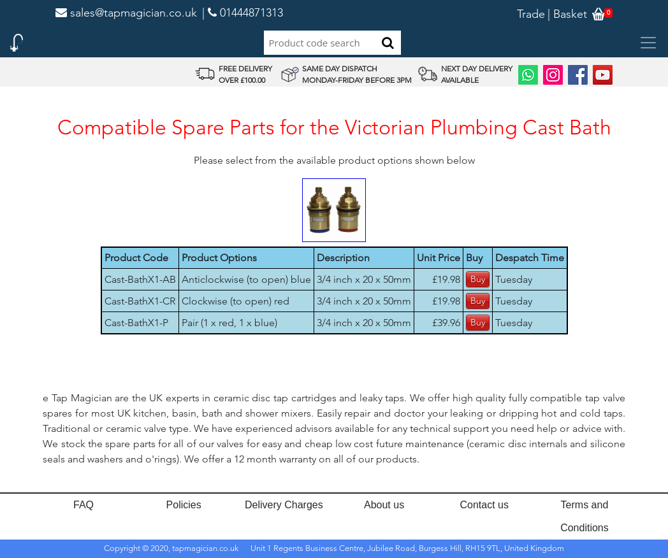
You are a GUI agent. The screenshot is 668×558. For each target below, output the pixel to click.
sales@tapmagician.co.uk (126, 13)
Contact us (484, 504)
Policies (183, 504)
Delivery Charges (284, 504)
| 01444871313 (242, 13)
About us (384, 504)
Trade (531, 14)
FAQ (83, 504)
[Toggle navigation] (648, 43)
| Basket (567, 14)
